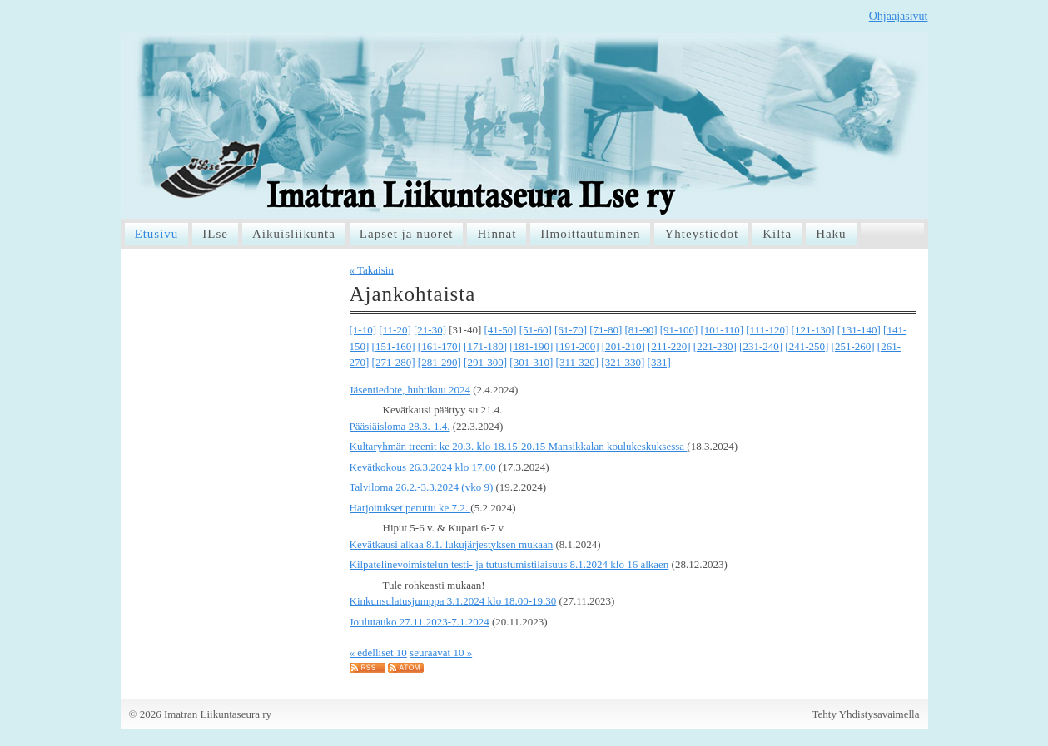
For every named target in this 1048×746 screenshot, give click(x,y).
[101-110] (722, 330)
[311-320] (577, 362)
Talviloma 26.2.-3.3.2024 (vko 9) (422, 487)
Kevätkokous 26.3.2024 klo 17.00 (423, 467)
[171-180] (485, 346)
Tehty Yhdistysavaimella (866, 714)
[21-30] (430, 330)
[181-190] (531, 346)
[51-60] (535, 330)
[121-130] (813, 330)
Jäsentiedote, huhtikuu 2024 (410, 389)
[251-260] (853, 346)
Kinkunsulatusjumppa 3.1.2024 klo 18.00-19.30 (453, 601)
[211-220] (669, 346)
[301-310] (531, 362)
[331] (659, 362)
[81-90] (641, 330)
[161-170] (439, 346)
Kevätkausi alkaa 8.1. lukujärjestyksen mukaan (452, 544)
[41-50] (500, 330)
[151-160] (393, 346)
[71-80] (605, 330)
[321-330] (622, 362)
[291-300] (485, 362)
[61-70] (570, 330)
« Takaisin (372, 270)
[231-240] (760, 346)
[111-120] (767, 330)
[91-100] (679, 330)
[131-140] (859, 330)
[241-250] (806, 346)
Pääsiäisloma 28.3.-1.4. (400, 426)
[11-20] (395, 330)
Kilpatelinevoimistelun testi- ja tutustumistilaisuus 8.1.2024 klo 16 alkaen (509, 564)
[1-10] (363, 330)
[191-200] (577, 346)
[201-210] (623, 346)
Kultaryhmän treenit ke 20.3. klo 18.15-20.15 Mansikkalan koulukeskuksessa (519, 446)
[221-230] (715, 346)
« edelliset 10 (378, 652)
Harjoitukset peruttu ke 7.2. (410, 507)
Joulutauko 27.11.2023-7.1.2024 (419, 621)
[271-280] (393, 362)
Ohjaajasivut (898, 16)
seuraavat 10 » (441, 652)
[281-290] (439, 362)
